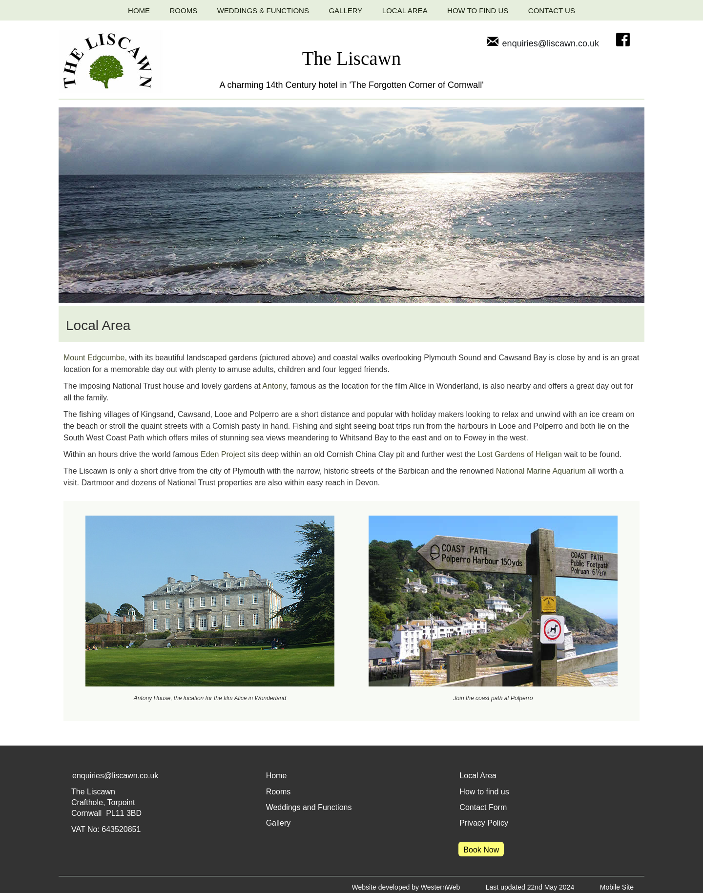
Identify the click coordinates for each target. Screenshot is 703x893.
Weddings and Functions (309, 807)
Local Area (477, 775)
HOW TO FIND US (477, 10)
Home (276, 775)
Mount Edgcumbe (93, 357)
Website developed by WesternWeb (406, 887)
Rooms (278, 792)
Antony (274, 386)
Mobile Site (617, 887)
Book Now (481, 850)
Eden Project (223, 454)
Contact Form (483, 807)
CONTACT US (551, 10)
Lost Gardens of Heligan (519, 454)
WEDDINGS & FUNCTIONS (263, 10)
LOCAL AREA (405, 10)
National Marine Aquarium (541, 471)
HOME (139, 10)
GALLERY (345, 10)
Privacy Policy (483, 823)
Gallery (278, 823)
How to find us (484, 792)
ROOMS (184, 10)
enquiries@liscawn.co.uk (542, 43)
